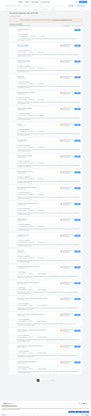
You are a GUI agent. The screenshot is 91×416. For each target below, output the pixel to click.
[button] (37, 9)
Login (76, 2)
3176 (53, 393)
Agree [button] (78, 412)
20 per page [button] (68, 25)
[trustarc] (87, 415)
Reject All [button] (86, 412)
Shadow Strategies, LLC (22, 306)
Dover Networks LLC (21, 274)
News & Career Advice (45, 2)
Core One (19, 37)
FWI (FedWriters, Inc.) (21, 68)
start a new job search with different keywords (62, 20)
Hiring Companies (35, 2)
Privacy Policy (4, 414)
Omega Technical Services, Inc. (23, 52)
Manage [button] (71, 412)
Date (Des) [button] (78, 25)
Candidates (20, 2)
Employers (27, 2)
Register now (83, 2)
